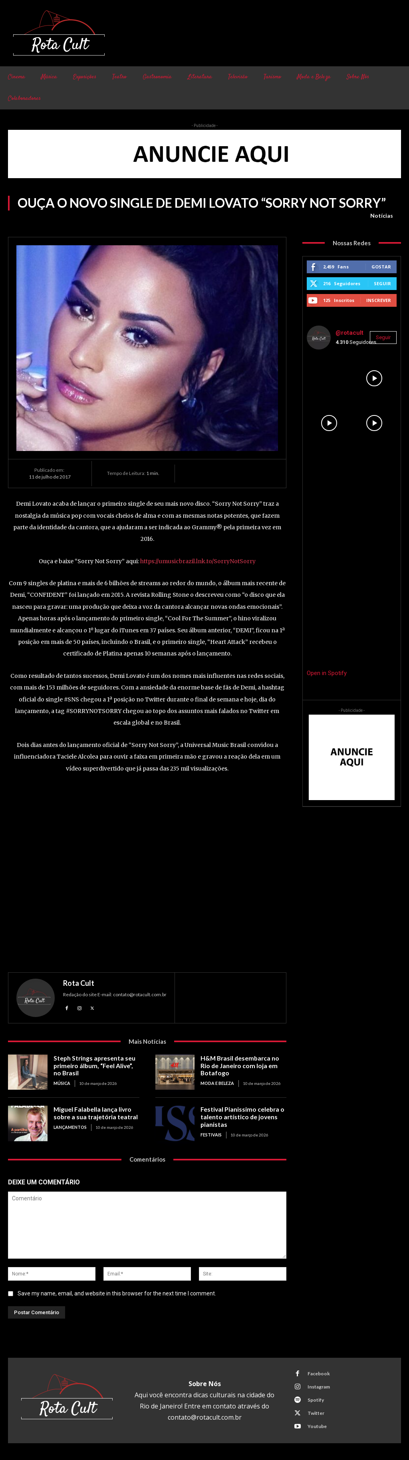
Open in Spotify (327, 673)
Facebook (318, 1374)
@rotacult (349, 332)
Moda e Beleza (217, 1082)
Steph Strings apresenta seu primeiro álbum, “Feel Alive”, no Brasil (96, 1065)
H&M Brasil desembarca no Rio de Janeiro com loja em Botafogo (243, 1065)
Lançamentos (70, 1126)
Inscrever (378, 300)
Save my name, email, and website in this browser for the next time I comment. (117, 1293)
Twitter (315, 1413)
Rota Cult (78, 983)
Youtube (316, 1426)
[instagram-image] (329, 378)
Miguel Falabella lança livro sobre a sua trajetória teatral (94, 1113)
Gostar (381, 267)
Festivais (211, 1133)
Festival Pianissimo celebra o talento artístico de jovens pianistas (240, 1116)
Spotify (315, 1400)
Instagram (318, 1387)
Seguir (382, 283)
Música (62, 1082)
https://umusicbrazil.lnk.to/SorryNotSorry (198, 561)
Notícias (381, 216)
